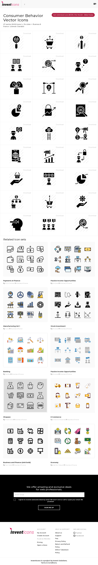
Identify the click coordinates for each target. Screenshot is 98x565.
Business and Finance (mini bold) (17, 462)
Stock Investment (58, 326)
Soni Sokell (9, 465)
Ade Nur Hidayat (58, 465)
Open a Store (42, 545)
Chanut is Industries (59, 419)
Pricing (40, 542)
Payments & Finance (11, 281)
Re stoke (27, 24)
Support (58, 535)
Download (27, 33)
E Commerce (56, 417)
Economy (54, 462)
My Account (41, 533)
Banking (6, 372)
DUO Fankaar (10, 283)
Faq (56, 538)
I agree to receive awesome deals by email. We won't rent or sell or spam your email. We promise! (50, 500)
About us (58, 533)
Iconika (8, 374)
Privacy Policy (60, 541)
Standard (20, 26)
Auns (7, 329)
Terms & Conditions (49, 563)
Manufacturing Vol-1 (11, 326)
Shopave (7, 417)
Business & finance (22, 283)
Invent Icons (9, 419)
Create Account (43, 535)
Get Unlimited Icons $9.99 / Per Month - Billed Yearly (73, 15)
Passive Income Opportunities (63, 281)
